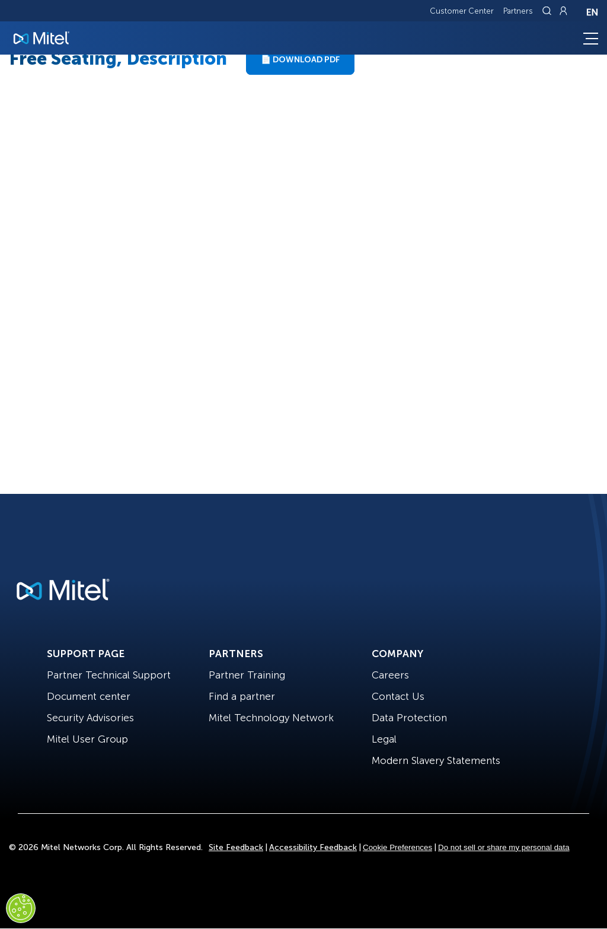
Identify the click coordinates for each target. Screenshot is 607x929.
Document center (88, 696)
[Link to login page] (563, 11)
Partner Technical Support (109, 675)
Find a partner (242, 696)
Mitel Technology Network (271, 718)
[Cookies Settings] (21, 908)
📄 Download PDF (300, 60)
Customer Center (462, 11)
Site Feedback (236, 847)
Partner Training (247, 675)
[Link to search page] (548, 11)
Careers (390, 675)
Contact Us (398, 696)
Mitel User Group (87, 739)
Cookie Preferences (397, 847)
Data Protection (409, 718)
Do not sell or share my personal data (504, 847)
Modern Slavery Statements (436, 760)
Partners (518, 11)
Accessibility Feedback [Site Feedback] (313, 847)
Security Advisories (90, 718)
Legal (384, 739)
